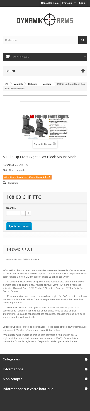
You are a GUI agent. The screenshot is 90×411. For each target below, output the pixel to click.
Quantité (11, 208)
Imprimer (13, 183)
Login (82, 3)
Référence (8, 165)
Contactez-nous (50, 3)
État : (6, 170)
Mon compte (13, 379)
